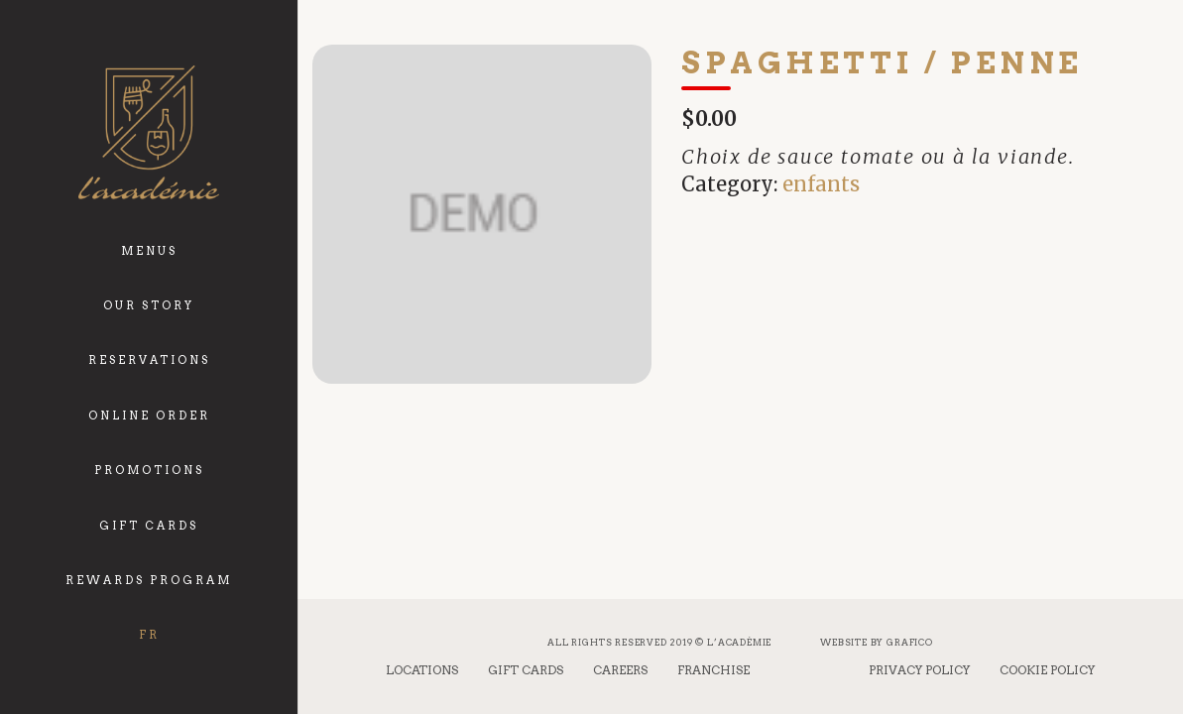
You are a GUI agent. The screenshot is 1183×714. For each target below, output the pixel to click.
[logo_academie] (148, 132)
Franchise (713, 669)
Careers (620, 669)
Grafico (910, 642)
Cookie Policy (1047, 669)
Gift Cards (525, 669)
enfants (821, 184)
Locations (422, 669)
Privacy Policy (919, 669)
